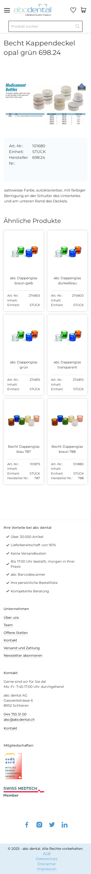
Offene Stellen (16, 633)
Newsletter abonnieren (23, 655)
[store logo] (32, 9)
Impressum (47, 869)
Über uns (11, 617)
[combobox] (45, 26)
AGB (47, 854)
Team (8, 625)
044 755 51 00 (15, 714)
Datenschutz (47, 859)
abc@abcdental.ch (19, 719)
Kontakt (10, 640)
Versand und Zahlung (22, 648)
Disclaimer (47, 864)
